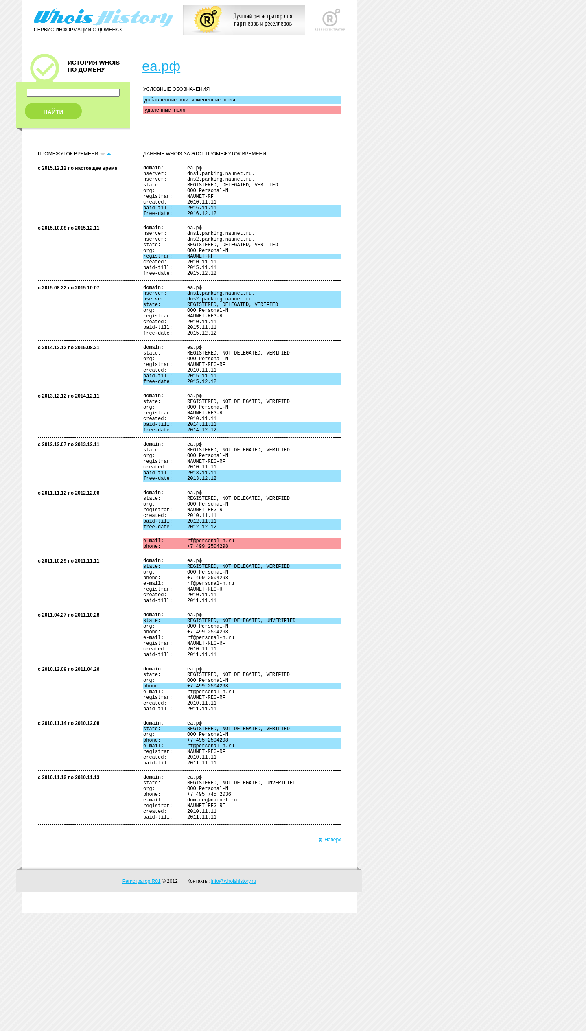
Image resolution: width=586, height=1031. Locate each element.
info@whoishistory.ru (233, 1000)
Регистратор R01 (141, 1000)
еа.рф (161, 66)
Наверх (330, 958)
